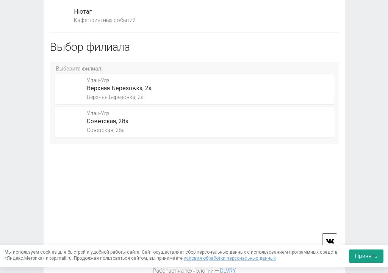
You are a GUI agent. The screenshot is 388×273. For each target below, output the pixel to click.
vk (329, 240)
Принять (366, 256)
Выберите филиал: (79, 68)
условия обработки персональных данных (230, 258)
